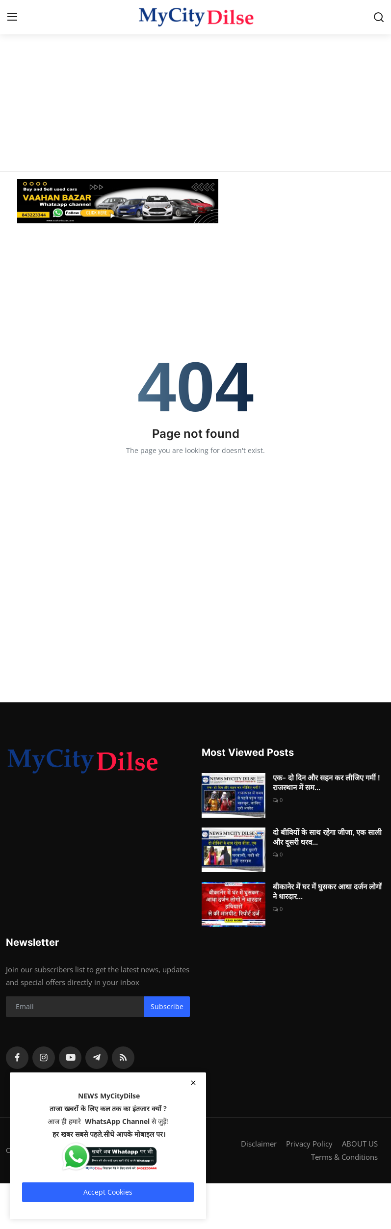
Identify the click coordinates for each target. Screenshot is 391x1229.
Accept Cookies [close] (107, 1192)
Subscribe (167, 1006)
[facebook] (17, 1057)
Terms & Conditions (344, 1156)
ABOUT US (360, 1144)
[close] (193, 1082)
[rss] (123, 1057)
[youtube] (70, 1057)
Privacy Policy (309, 1144)
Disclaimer (259, 1144)
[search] (378, 17)
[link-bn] (195, 201)
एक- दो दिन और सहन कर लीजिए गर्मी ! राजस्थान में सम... (326, 782)
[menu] (12, 17)
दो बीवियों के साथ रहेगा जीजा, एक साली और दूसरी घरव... (327, 837)
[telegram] (96, 1057)
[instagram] (43, 1057)
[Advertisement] (195, 68)
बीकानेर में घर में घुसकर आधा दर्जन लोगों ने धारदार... (327, 891)
